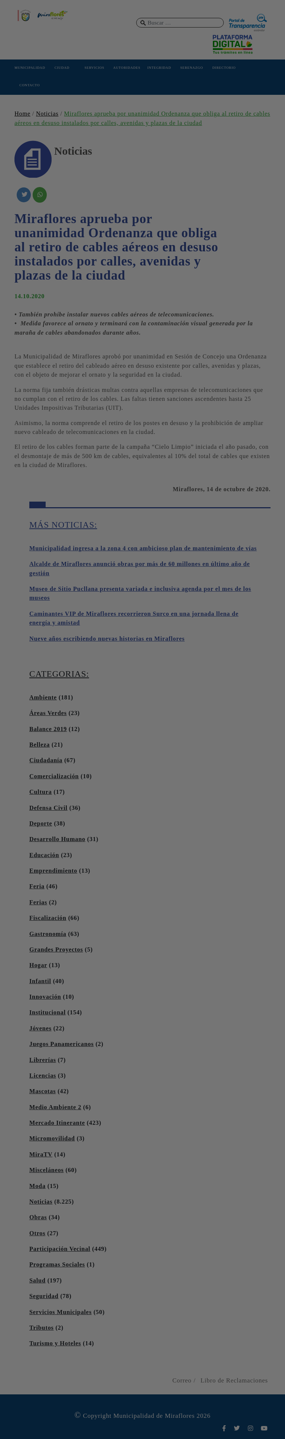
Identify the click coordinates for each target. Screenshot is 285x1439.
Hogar (38, 965)
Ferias (38, 902)
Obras (38, 1217)
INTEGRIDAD (159, 68)
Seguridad (44, 1296)
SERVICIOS (94, 68)
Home (22, 113)
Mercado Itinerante (57, 1123)
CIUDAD (62, 68)
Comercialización (54, 776)
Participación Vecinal (59, 1249)
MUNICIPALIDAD (29, 68)
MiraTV (40, 1154)
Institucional (47, 1012)
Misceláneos (46, 1170)
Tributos (41, 1327)
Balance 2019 (48, 729)
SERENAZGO (191, 68)
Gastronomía (47, 934)
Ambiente (43, 697)
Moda (37, 1186)
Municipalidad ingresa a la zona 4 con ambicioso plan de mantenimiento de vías (143, 548)
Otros (37, 1233)
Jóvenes (40, 1028)
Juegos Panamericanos (61, 1044)
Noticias (47, 113)
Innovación (45, 997)
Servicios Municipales (60, 1312)
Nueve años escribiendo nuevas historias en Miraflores (107, 638)
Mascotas (42, 1091)
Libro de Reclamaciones (234, 1380)
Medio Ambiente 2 (55, 1107)
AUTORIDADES (126, 68)
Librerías (42, 1060)
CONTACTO (29, 85)
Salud (37, 1280)
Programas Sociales (57, 1264)
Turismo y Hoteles (55, 1343)
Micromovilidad (52, 1138)
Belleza (39, 744)
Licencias (42, 1075)
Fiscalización (47, 918)
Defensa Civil (48, 808)
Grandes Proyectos (56, 949)
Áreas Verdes (48, 713)
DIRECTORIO (224, 68)
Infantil (40, 981)
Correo (181, 1380)
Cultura (40, 792)
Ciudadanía (45, 760)
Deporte (40, 823)
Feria (37, 886)
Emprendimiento (53, 870)
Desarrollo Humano (57, 839)
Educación (44, 855)
